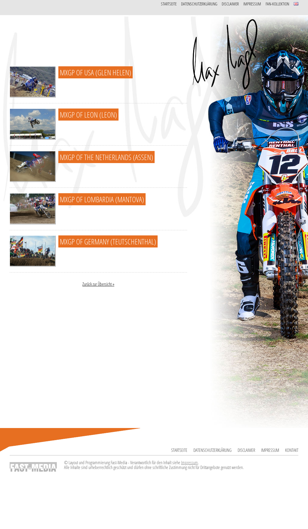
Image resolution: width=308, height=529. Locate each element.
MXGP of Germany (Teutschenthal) (108, 241)
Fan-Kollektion (277, 4)
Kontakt (291, 450)
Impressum (252, 4)
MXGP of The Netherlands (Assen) (106, 157)
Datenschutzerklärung (199, 4)
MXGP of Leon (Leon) (88, 114)
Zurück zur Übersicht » (98, 284)
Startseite (169, 4)
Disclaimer (230, 4)
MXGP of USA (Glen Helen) (95, 72)
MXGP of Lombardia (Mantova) (102, 199)
